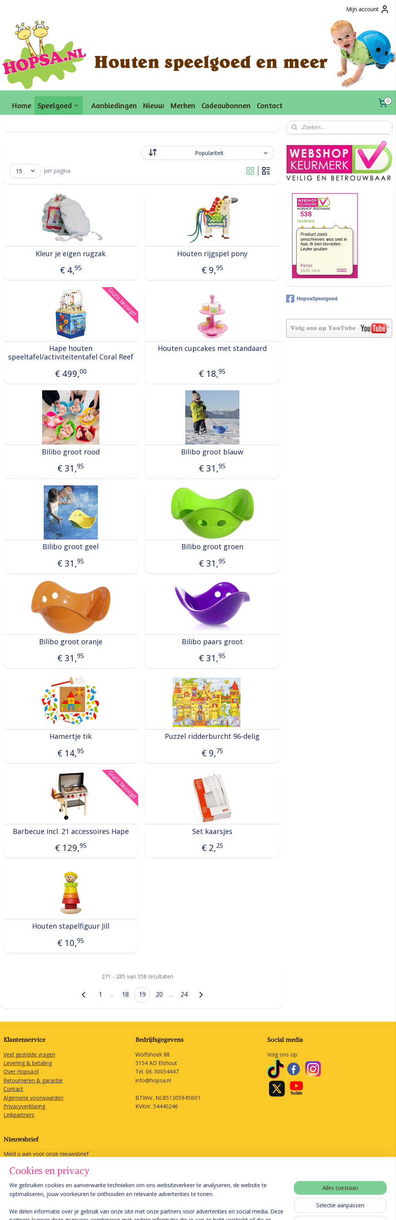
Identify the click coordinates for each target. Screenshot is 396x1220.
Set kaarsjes (212, 831)
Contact (269, 105)
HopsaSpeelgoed (311, 298)
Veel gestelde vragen (29, 1054)
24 (184, 994)
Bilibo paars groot (212, 642)
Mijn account (367, 9)
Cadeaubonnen (226, 105)
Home (21, 105)
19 (142, 994)
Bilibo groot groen (212, 547)
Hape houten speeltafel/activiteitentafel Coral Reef (70, 353)
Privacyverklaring (24, 1106)
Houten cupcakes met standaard (212, 349)
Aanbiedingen (114, 105)
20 (159, 994)
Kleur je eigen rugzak (71, 254)
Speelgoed (59, 105)
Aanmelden (24, 1172)
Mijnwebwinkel (306, 1206)
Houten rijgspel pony (212, 254)
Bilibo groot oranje (70, 642)
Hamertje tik (71, 737)
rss (209, 1206)
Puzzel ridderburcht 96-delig (212, 737)
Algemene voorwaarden (33, 1097)
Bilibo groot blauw (212, 452)
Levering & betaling (27, 1063)
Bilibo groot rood (71, 452)
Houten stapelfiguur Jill (70, 926)
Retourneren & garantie (33, 1080)
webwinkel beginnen (238, 1206)
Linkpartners (18, 1114)
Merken (182, 105)
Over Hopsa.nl (21, 1071)
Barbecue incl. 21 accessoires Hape (71, 831)
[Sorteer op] (207, 153)
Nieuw (153, 105)
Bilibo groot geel (71, 547)
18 (125, 994)
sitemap (192, 1206)
